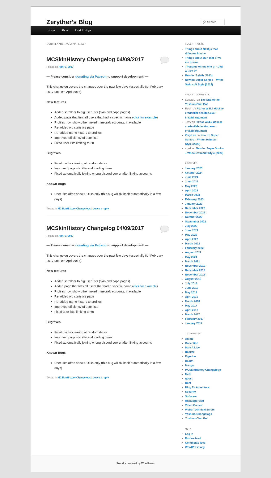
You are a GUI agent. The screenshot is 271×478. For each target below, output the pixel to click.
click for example (145, 117)
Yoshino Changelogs (198, 414)
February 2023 (194, 199)
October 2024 (193, 172)
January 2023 (193, 203)
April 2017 (191, 310)
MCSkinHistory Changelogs (74, 208)
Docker (189, 351)
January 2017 (193, 323)
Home (51, 30)
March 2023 (192, 194)
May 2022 (191, 234)
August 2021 (193, 252)
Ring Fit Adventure (197, 387)
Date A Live (192, 347)
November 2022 (195, 212)
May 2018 (191, 292)
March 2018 (192, 301)
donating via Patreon (90, 76)
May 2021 (191, 256)
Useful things (83, 30)
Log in (189, 433)
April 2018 (191, 296)
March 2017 (192, 314)
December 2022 (195, 208)
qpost (188, 378)
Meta (188, 374)
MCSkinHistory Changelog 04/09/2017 (95, 59)
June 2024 (191, 177)
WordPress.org (195, 447)
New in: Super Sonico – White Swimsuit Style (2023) (202, 139)
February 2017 (194, 318)
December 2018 (195, 270)
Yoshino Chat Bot (196, 418)
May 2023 (191, 186)
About (65, 30)
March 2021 (192, 261)
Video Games (193, 405)
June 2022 (191, 230)
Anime (189, 338)
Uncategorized (194, 400)
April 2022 (191, 239)
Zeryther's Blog (70, 21)
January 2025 (193, 168)
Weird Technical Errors (200, 409)
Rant (188, 382)
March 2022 (192, 243)
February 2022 (194, 247)
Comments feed (195, 442)
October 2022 (193, 216)
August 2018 (193, 279)
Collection (191, 343)
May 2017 (191, 305)
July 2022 (191, 225)
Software (191, 396)
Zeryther (190, 135)
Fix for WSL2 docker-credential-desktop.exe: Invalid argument (204, 113)
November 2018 (195, 274)
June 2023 (191, 181)
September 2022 (195, 221)
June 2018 (191, 287)
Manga (189, 365)
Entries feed (193, 438)
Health (189, 360)
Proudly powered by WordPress (135, 463)
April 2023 (191, 190)
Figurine (190, 356)
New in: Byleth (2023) (199, 75)
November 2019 (195, 265)
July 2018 (191, 283)
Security (190, 391)
